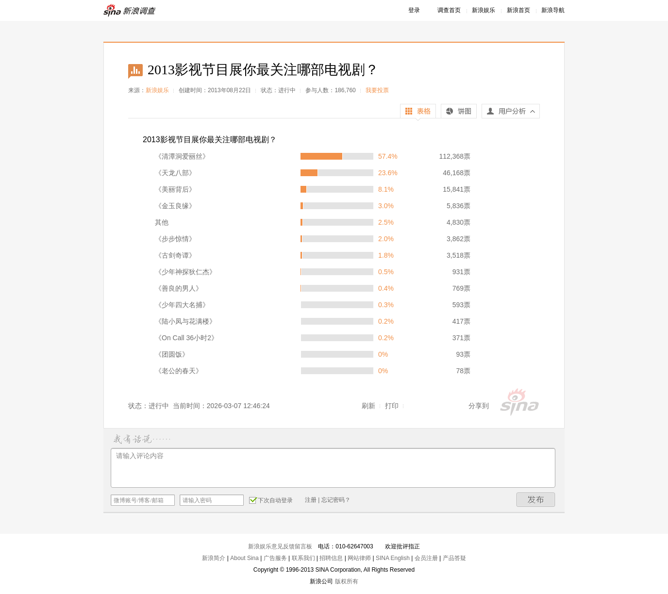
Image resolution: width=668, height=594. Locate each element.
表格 (418, 112)
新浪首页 (518, 10)
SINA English (393, 558)
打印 (392, 406)
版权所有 (346, 581)
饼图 (459, 112)
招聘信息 (331, 558)
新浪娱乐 (483, 10)
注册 (311, 499)
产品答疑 (454, 558)
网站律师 (359, 558)
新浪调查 (130, 10)
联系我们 (303, 558)
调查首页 (449, 10)
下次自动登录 (271, 500)
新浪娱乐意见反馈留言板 (280, 546)
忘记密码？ (336, 499)
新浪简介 (213, 558)
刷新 (368, 406)
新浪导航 (553, 10)
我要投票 (377, 90)
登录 (414, 10)
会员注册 (426, 558)
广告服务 (275, 558)
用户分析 (511, 113)
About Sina (244, 558)
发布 (536, 500)
